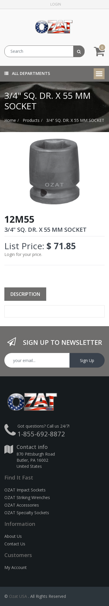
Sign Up (87, 360)
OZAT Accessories (21, 505)
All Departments (27, 73)
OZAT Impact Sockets (25, 490)
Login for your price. (23, 254)
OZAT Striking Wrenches (27, 497)
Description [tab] (25, 294)
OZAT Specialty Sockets (26, 512)
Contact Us (14, 544)
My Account (15, 567)
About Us (13, 536)
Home (10, 120)
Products (31, 120)
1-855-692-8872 (41, 433)
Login (55, 4)
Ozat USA (18, 596)
